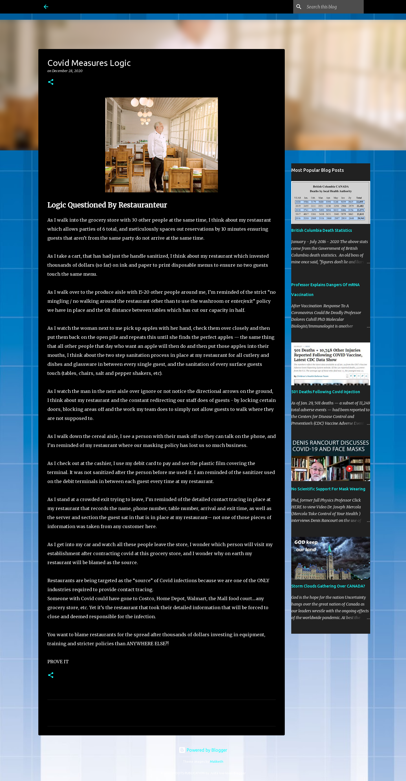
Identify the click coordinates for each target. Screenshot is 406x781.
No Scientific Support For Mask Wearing (328, 489)
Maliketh (216, 761)
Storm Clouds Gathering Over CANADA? (328, 586)
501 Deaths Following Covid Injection (325, 392)
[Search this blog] (334, 7)
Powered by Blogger (203, 750)
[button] (50, 82)
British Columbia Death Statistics (321, 230)
